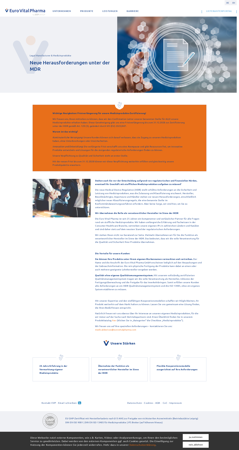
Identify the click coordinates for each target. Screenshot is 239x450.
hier (114, 320)
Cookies (148, 402)
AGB (157, 402)
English (234, 2)
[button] (119, 89)
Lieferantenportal (219, 11)
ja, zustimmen (195, 437)
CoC (165, 402)
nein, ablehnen (196, 444)
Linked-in (79, 403)
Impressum (175, 402)
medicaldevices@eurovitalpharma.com (115, 329)
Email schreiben (67, 402)
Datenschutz (134, 402)
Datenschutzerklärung (142, 444)
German (228, 2)
